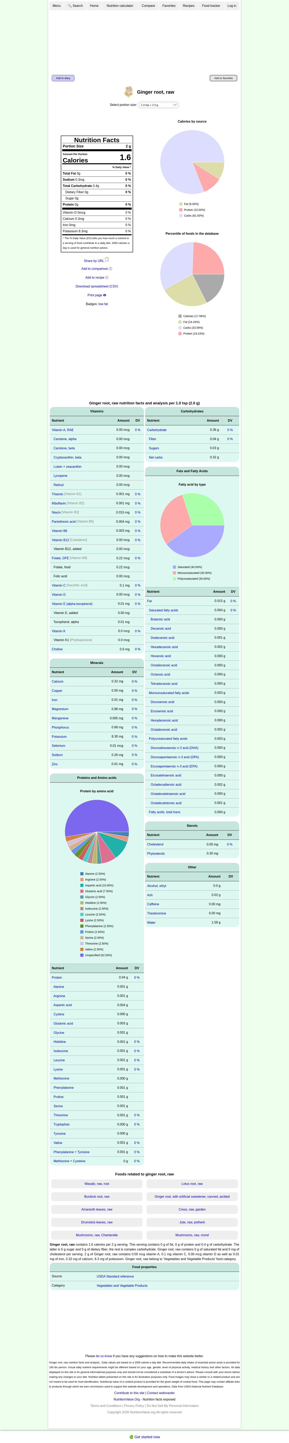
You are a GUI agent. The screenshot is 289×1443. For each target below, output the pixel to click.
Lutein (58, 466)
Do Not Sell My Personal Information (173, 1405)
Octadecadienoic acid (166, 784)
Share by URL (97, 261)
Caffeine (153, 904)
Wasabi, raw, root (96, 1183)
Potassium (59, 736)
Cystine (59, 1014)
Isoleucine (61, 1051)
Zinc (55, 764)
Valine (58, 1143)
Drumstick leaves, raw (96, 1222)
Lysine (58, 1069)
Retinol (59, 485)
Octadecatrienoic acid (166, 803)
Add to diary (63, 78)
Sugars (154, 448)
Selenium (58, 745)
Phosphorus (60, 727)
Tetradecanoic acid (164, 683)
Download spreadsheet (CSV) (97, 286)
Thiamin (57, 494)
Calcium (57, 681)
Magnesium (60, 709)
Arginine (59, 996)
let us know (104, 1356)
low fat (103, 304)
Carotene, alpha (65, 439)
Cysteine (79, 1161)
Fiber (152, 439)
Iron (54, 699)
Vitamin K (58, 631)
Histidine (60, 1041)
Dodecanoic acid (162, 637)
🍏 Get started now (144, 1437)
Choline (57, 649)
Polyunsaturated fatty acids (168, 738)
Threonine (61, 1115)
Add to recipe (94, 277)
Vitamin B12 (60, 540)
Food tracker (211, 5)
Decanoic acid (161, 628)
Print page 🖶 (97, 295)
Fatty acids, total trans (164, 812)
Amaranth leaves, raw (96, 1209)
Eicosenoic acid (162, 711)
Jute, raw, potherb (192, 1222)
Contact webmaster (161, 1393)
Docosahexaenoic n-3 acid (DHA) (174, 748)
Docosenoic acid (162, 702)
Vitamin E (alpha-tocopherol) (72, 604)
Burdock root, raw (96, 1196)
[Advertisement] (144, 41)
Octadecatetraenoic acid (168, 794)
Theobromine (156, 913)
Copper (57, 690)
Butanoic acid (160, 619)
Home (94, 5)
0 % (137, 429)
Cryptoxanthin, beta (67, 457)
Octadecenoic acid (164, 729)
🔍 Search (75, 5)
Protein (57, 977)
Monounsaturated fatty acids (169, 692)
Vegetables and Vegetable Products (122, 1285)
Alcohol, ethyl (156, 886)
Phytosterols (156, 853)
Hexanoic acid (161, 656)
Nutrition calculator (120, 5)
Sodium (57, 755)
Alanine (59, 986)
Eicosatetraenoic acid (166, 775)
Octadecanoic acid (164, 665)
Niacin (56, 512)
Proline (59, 1097)
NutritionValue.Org (127, 1399)
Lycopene (60, 475)
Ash (150, 895)
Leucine (59, 1060)
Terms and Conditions (105, 1405)
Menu (57, 5)
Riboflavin (59, 503)
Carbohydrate (157, 429)
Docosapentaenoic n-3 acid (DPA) (175, 757)
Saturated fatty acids (163, 610)
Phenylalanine (64, 1087)
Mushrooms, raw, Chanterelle (97, 1235)
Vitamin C (59, 585)
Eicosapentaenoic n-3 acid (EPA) (174, 766)
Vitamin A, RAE (63, 429)
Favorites (169, 5)
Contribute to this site (129, 1393)
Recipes (188, 5)
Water (151, 922)
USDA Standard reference (115, 1276)
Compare (148, 5)
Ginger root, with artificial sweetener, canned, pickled (192, 1196)
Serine (58, 1106)
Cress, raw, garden (192, 1209)
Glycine (59, 1032)
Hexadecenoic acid (164, 720)
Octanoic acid (160, 674)
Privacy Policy (134, 1405)
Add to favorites (223, 78)
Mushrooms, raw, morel (192, 1235)
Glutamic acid (63, 1023)
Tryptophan (62, 1124)
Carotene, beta (64, 448)
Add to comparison (94, 268)
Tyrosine (60, 1133)
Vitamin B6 (59, 531)
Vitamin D (59, 594)
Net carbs (156, 457)
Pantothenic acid (63, 521)
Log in (232, 5)
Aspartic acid (63, 1005)
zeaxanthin (73, 466)
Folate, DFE (60, 558)
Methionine (61, 1078)
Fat (149, 601)
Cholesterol (155, 844)
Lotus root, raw (192, 1183)
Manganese (60, 718)
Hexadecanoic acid (164, 646)
